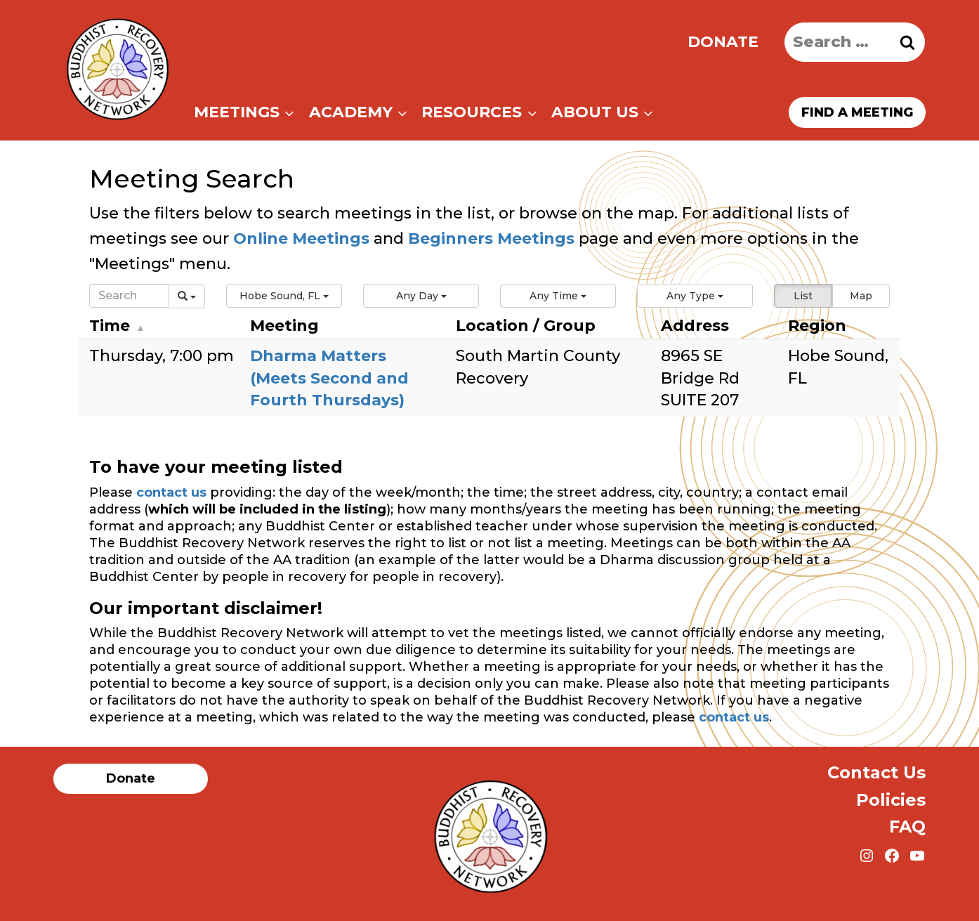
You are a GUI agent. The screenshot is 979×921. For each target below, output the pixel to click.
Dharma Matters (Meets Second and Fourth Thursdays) (329, 378)
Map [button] (861, 295)
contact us (171, 492)
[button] (284, 296)
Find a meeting (857, 112)
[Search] (129, 296)
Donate (723, 41)
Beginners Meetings (489, 238)
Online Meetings (301, 238)
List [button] (803, 295)
